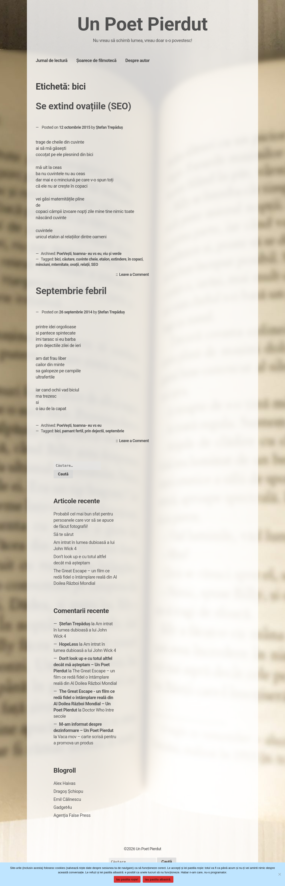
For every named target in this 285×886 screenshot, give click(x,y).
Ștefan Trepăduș (109, 127)
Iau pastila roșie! (127, 879)
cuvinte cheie (87, 259)
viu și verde (112, 253)
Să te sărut (64, 534)
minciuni (43, 264)
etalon (104, 259)
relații (85, 264)
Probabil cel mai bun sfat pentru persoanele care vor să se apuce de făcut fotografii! (84, 520)
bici (57, 259)
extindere (118, 259)
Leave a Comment (135, 275)
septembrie (114, 431)
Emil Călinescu (67, 799)
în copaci (135, 259)
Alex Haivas (65, 783)
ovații (74, 264)
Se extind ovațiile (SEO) (83, 106)
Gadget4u (63, 807)
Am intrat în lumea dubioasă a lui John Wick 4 (83, 630)
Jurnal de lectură (52, 60)
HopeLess (68, 644)
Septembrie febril (71, 290)
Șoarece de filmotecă (96, 60)
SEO (94, 264)
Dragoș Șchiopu (68, 791)
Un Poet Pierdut (142, 24)
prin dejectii (94, 431)
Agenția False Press (72, 815)
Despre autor (137, 60)
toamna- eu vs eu (87, 253)
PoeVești (64, 253)
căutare (68, 259)
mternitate (59, 264)
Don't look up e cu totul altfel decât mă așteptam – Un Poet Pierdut (83, 665)
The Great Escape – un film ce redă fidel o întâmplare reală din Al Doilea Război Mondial (85, 577)
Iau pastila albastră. (158, 879)
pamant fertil (72, 431)
